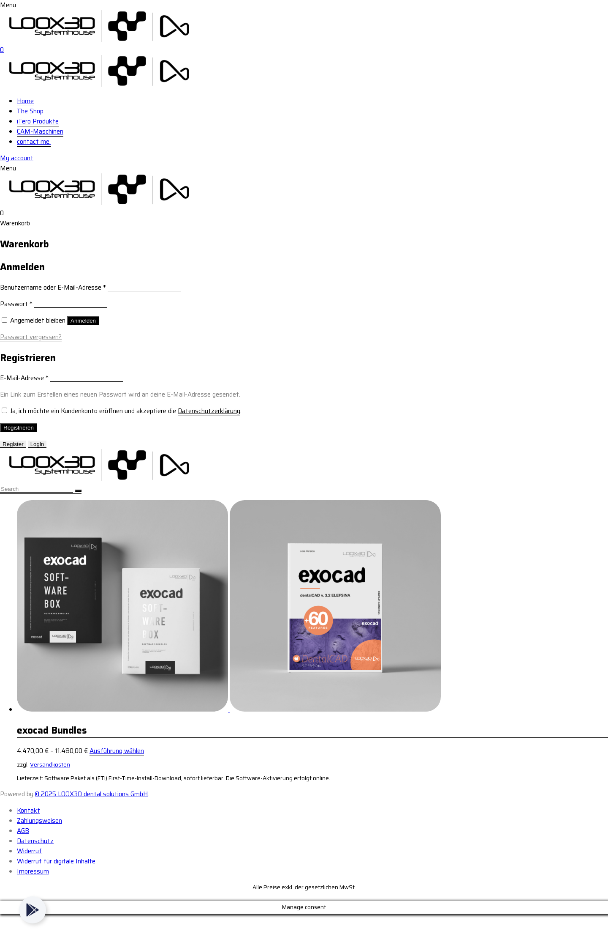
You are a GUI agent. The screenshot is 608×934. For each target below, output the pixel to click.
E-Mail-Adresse (24, 378)
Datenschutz (35, 841)
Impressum (33, 871)
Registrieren (18, 428)
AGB (23, 831)
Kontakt (28, 810)
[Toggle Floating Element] (32, 909)
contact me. (34, 142)
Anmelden (83, 321)
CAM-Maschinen (40, 131)
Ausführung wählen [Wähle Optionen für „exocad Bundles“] (117, 751)
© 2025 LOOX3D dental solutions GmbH (91, 794)
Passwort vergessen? (31, 337)
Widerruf (29, 851)
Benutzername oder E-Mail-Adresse (53, 287)
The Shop (30, 111)
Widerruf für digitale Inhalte (56, 861)
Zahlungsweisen (39, 821)
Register (13, 444)
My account (16, 158)
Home (25, 101)
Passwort (16, 304)
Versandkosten (50, 764)
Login (37, 444)
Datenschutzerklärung (209, 411)
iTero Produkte (38, 121)
